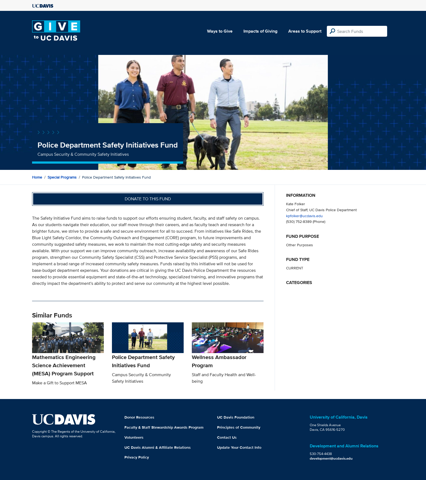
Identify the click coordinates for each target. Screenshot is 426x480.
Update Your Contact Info (239, 447)
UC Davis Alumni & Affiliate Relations (157, 447)
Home (37, 177)
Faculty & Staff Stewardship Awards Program (163, 427)
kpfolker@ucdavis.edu (304, 216)
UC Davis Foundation (235, 417)
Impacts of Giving (260, 31)
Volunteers (133, 437)
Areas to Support (304, 31)
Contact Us (227, 437)
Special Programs (62, 177)
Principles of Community (238, 427)
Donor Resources (139, 417)
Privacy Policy (136, 457)
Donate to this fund (148, 199)
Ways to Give (220, 31)
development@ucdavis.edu (331, 458)
